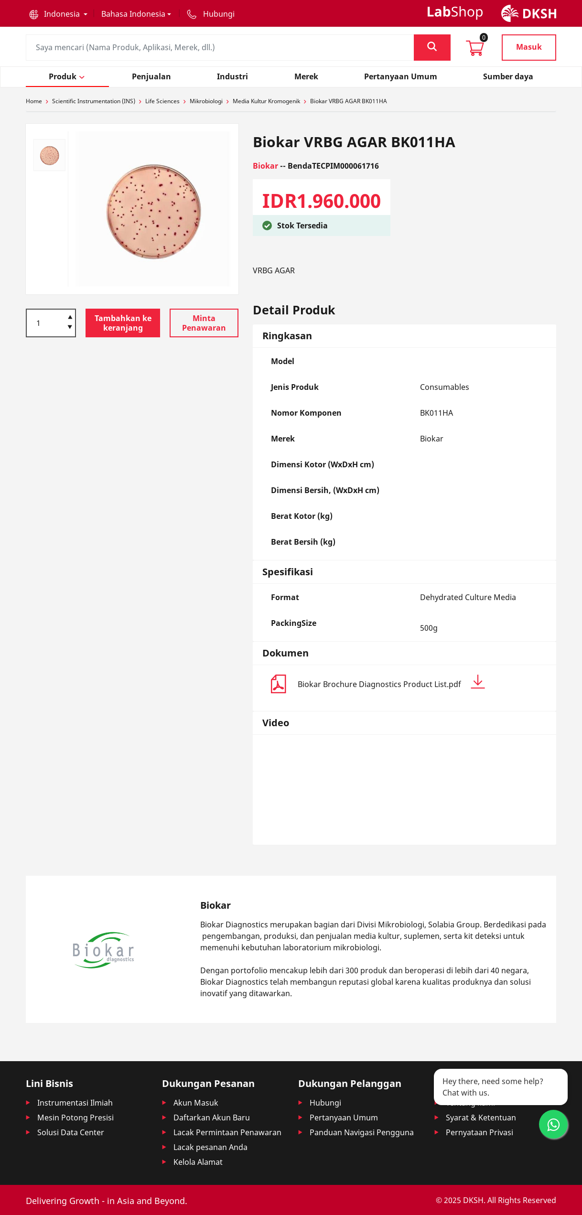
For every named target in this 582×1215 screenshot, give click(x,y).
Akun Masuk (195, 1102)
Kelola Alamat (198, 1162)
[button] (58, 14)
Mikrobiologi (206, 101)
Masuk (529, 47)
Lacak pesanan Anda (210, 1147)
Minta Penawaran (204, 323)
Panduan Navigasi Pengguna (362, 1132)
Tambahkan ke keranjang (123, 323)
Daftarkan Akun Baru (211, 1117)
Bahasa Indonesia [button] (133, 14)
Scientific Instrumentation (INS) (93, 101)
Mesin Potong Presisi (75, 1117)
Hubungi (325, 1102)
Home (34, 101)
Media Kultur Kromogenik (266, 101)
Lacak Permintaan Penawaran (227, 1132)
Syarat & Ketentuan (481, 1117)
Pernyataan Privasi (479, 1132)
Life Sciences (162, 101)
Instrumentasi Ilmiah (75, 1102)
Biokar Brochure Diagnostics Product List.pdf (391, 682)
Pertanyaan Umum (344, 1117)
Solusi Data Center (70, 1132)
